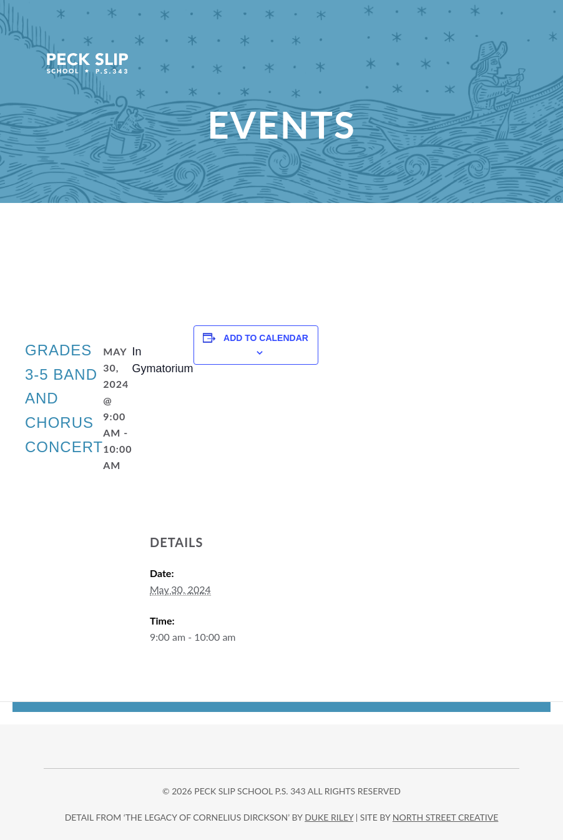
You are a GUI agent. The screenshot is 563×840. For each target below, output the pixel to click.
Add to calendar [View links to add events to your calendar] (265, 338)
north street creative (446, 817)
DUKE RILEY (329, 817)
